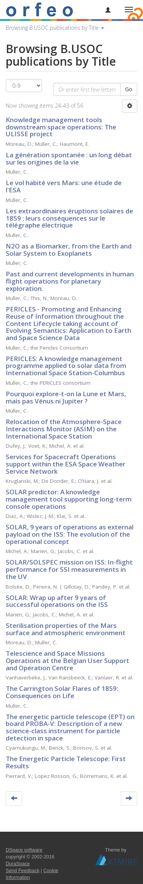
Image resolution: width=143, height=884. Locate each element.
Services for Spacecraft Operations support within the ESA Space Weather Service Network (65, 463)
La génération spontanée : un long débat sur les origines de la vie (69, 158)
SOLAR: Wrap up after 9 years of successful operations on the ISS (57, 601)
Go (128, 89)
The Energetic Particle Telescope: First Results (66, 762)
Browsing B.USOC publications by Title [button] (55, 27)
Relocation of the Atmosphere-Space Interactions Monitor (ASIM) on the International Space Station (64, 428)
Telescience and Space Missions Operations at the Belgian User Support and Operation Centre (67, 660)
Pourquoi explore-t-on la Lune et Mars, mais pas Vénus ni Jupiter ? (66, 397)
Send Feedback (22, 870)
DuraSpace (18, 863)
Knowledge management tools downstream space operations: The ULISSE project (61, 126)
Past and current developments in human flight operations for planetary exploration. (70, 280)
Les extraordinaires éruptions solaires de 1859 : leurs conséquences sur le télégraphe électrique (69, 217)
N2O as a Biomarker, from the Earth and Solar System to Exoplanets (69, 250)
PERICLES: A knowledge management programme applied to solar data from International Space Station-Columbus (66, 365)
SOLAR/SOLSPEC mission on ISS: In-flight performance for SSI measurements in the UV (69, 569)
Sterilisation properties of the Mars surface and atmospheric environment (65, 629)
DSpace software (24, 850)
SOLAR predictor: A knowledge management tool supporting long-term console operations (69, 498)
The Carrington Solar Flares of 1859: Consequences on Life (62, 692)
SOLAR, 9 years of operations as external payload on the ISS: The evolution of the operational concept (69, 534)
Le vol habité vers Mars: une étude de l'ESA (64, 186)
